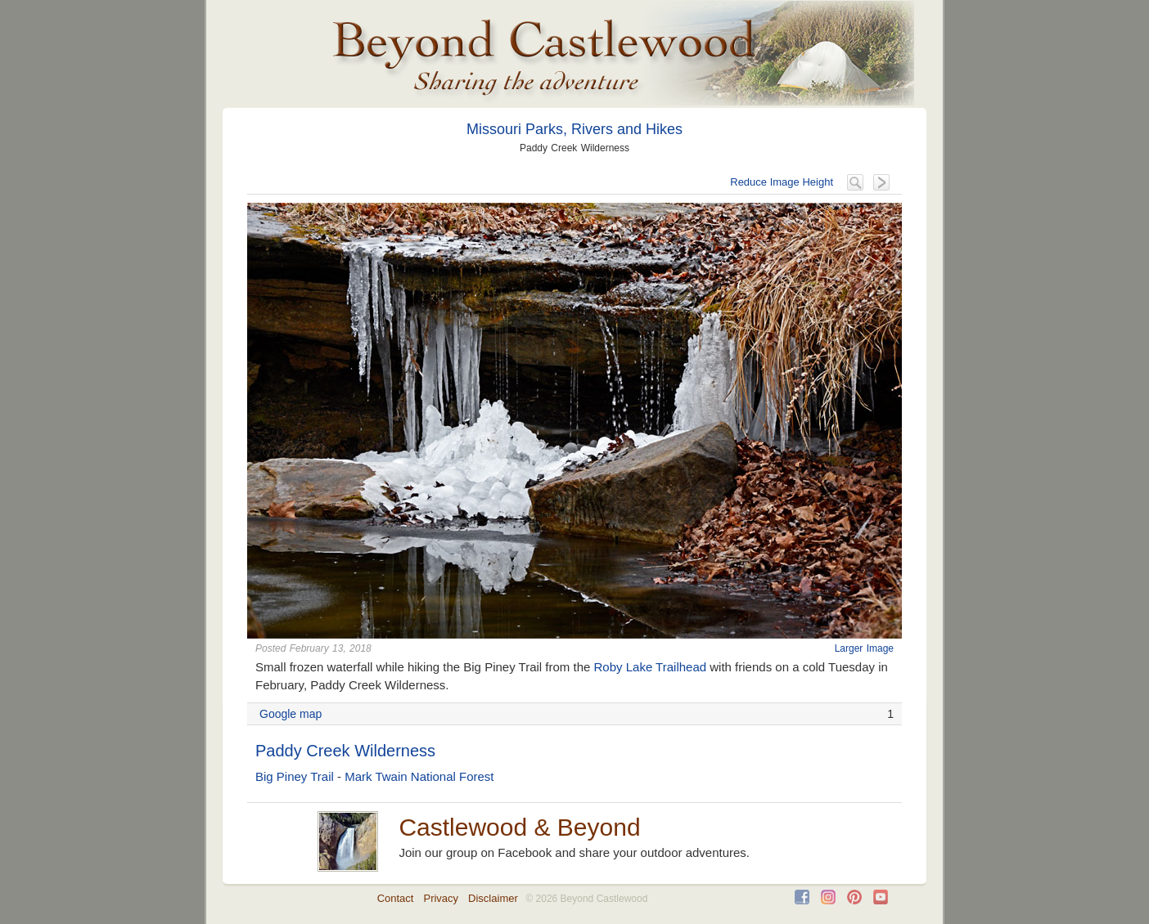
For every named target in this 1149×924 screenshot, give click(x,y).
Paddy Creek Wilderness (345, 751)
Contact (395, 898)
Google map (290, 713)
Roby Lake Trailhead (650, 667)
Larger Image (864, 648)
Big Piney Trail (294, 776)
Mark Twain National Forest (419, 776)
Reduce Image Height (781, 182)
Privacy (440, 898)
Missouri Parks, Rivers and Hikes (574, 129)
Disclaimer (493, 898)
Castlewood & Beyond (519, 827)
